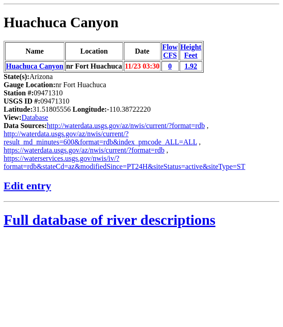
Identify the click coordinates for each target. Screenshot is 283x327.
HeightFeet (191, 51)
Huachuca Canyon (61, 22)
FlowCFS (170, 51)
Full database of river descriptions (109, 220)
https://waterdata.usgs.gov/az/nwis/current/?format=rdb (84, 150)
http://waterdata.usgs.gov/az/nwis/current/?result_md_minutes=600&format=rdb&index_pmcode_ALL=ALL (100, 138)
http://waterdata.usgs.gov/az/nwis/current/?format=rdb (126, 125)
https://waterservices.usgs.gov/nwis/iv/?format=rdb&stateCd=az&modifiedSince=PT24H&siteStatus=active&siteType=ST (124, 162)
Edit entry (27, 186)
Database (34, 117)
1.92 (191, 66)
